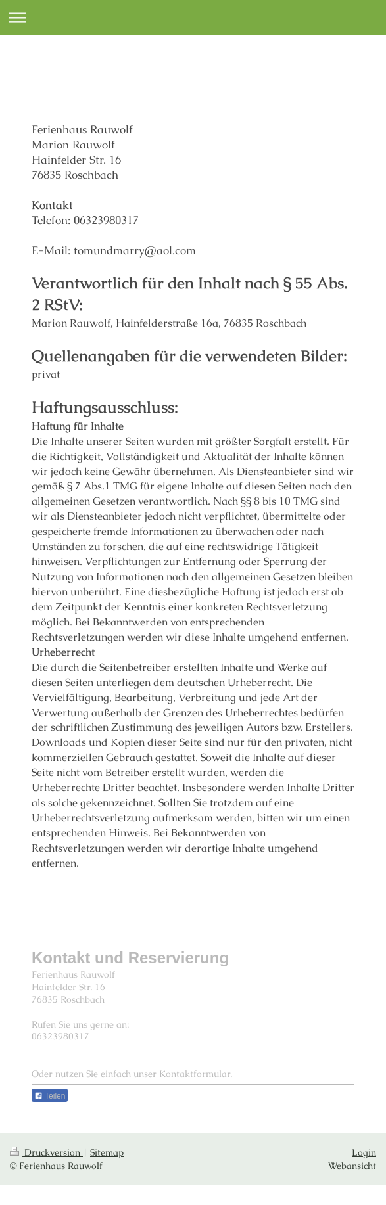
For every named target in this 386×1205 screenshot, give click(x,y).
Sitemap (107, 1152)
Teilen (49, 1096)
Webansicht (352, 1165)
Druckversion (46, 1152)
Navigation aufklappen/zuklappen (193, 17)
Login (364, 1152)
